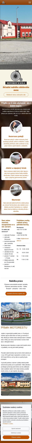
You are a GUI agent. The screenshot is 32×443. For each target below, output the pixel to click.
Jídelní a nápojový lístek (16, 168)
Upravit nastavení (16, 428)
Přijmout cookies (16, 437)
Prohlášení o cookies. (8, 423)
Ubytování (16, 199)
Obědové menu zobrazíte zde (16, 95)
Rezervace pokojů (16, 136)
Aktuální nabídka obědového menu (16, 88)
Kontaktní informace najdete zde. (16, 293)
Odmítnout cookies (16, 433)
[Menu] (30, 2)
